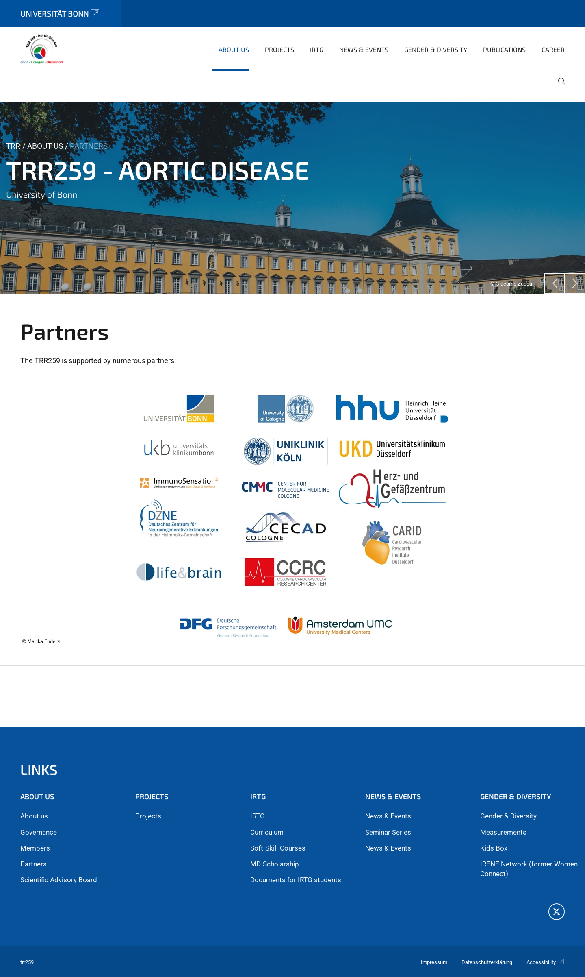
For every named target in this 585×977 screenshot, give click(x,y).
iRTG (316, 49)
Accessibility (545, 962)
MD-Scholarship (274, 864)
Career (553, 49)
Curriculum (267, 832)
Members (35, 848)
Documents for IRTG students (295, 880)
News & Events (363, 49)
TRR (13, 146)
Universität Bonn (60, 13)
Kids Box (493, 848)
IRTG (257, 816)
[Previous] (554, 283)
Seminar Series (388, 832)
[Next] (575, 283)
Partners (33, 864)
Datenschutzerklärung (487, 962)
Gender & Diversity (435, 49)
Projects (279, 49)
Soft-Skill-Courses (278, 848)
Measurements (503, 832)
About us (234, 49)
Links (39, 769)
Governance (38, 832)
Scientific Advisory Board (58, 880)
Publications (504, 49)
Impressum (434, 962)
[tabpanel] (292, 198)
